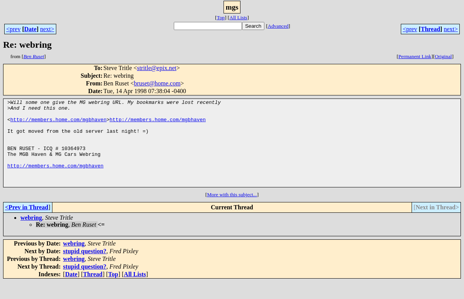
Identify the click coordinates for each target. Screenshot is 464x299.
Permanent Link (415, 56)
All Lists (238, 17)
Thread (430, 29)
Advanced (278, 26)
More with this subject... (232, 212)
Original (443, 56)
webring (31, 235)
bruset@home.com (157, 83)
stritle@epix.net (156, 68)
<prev (13, 29)
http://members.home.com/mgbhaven (58, 123)
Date (30, 29)
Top (221, 17)
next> (47, 29)
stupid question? (85, 268)
